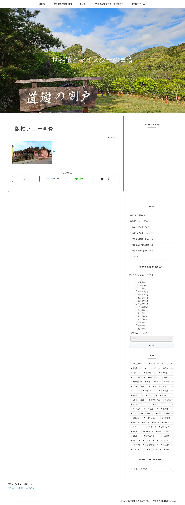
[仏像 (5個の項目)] (159, 413)
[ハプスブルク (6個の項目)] (163, 404)
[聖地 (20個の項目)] (168, 368)
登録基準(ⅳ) (142, 301)
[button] (106, 179)
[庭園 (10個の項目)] (168, 382)
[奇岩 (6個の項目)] (134, 413)
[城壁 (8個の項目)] (167, 391)
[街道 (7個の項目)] (151, 395)
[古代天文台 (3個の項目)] (151, 436)
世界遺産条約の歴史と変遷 (142, 245)
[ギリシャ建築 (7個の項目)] (156, 400)
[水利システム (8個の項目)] (151, 391)
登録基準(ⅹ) (142, 319)
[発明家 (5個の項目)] (167, 423)
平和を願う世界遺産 (137, 215)
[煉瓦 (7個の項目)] (169, 400)
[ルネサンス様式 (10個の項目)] (153, 382)
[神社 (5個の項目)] (134, 423)
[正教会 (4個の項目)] (148, 432)
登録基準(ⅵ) (142, 310)
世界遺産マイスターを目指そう (142, 233)
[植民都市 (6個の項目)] (147, 413)
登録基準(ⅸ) (142, 304)
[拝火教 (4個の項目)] (135, 432)
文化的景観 (142, 285)
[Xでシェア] (25, 179)
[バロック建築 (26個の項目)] (138, 364)
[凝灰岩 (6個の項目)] (167, 409)
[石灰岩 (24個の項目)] (154, 364)
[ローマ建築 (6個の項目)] (137, 409)
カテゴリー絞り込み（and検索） (141, 275)
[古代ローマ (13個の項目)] (155, 377)
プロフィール (135, 257)
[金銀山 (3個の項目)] (135, 436)
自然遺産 (141, 322)
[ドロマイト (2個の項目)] (137, 445)
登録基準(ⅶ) (142, 313)
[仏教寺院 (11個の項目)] (136, 382)
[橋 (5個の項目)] (169, 413)
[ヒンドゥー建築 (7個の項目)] (138, 400)
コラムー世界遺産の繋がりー (141, 227)
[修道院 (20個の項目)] (150, 373)
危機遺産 (141, 282)
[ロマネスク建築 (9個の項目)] (140, 386)
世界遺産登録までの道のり (142, 251)
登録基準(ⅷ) (142, 316)
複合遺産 (141, 326)
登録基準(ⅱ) (142, 295)
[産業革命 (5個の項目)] (136, 418)
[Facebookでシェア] (52, 179)
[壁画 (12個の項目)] (168, 377)
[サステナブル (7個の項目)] (140, 404)
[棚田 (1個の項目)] (168, 450)
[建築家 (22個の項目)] (136, 368)
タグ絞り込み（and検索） (139, 333)
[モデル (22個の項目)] (167, 364)
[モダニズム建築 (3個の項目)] (164, 432)
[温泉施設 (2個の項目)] (152, 445)
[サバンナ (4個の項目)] (136, 427)
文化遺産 (141, 288)
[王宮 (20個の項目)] (135, 373)
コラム (140, 279)
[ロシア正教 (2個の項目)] (154, 450)
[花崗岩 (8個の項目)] (136, 395)
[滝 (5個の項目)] (156, 423)
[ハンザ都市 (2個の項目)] (137, 450)
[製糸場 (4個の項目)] (150, 427)
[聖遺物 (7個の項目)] (166, 395)
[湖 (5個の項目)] (145, 423)
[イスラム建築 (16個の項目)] (137, 377)
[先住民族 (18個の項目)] (166, 373)
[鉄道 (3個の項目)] (135, 441)
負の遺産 (141, 329)
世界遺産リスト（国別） (139, 221)
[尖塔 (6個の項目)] (153, 409)
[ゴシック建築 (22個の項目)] (152, 368)
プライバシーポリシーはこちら (21, 488)
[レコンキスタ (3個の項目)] (165, 441)
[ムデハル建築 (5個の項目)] (151, 418)
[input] (151, 469)
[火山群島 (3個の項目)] (166, 436)
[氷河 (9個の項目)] (135, 391)
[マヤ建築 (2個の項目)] (167, 445)
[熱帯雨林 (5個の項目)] (167, 418)
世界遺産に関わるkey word (142, 239)
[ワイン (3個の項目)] (148, 441)
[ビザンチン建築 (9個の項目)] (163, 386)
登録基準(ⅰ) (142, 292)
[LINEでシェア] (79, 179)
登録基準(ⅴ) (142, 307)
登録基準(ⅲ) (142, 298)
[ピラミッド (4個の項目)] (166, 427)
